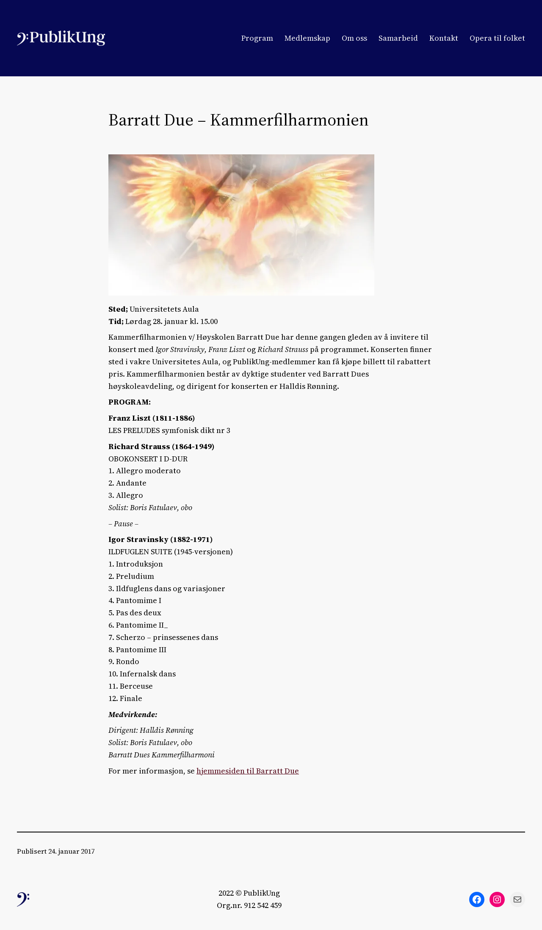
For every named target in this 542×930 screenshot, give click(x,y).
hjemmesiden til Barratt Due (247, 770)
